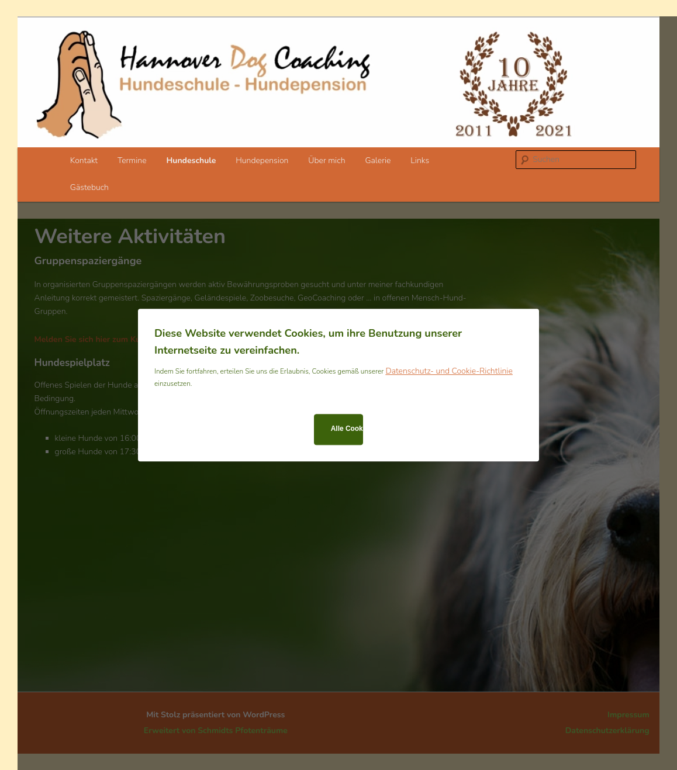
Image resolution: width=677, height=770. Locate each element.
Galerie (378, 160)
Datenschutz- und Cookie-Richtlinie (448, 371)
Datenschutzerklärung (607, 730)
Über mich (326, 160)
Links (419, 160)
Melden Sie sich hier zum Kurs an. (97, 339)
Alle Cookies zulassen (347, 429)
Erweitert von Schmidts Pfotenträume (216, 730)
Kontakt (84, 160)
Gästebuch (89, 187)
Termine (132, 160)
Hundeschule (191, 160)
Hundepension (262, 160)
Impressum (628, 714)
